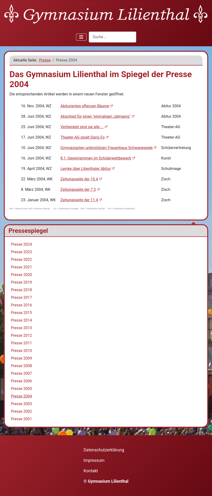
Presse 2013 (21, 328)
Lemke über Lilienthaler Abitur (87, 168)
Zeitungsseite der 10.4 (81, 179)
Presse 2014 (21, 320)
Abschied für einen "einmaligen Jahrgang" (97, 116)
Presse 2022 (21, 259)
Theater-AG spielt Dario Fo (84, 137)
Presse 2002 (21, 411)
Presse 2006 (21, 381)
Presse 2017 (21, 297)
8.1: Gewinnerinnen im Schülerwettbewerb (97, 158)
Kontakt (91, 470)
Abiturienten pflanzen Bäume (86, 106)
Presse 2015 (21, 312)
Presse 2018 (21, 290)
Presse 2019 (21, 282)
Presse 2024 (21, 244)
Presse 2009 (21, 358)
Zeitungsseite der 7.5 (79, 189)
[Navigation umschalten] (81, 37)
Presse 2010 (21, 350)
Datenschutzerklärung (104, 450)
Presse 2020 (21, 274)
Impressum (94, 460)
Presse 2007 (21, 373)
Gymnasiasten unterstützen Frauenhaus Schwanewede (108, 147)
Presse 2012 (21, 335)
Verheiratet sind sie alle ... (83, 127)
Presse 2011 (21, 343)
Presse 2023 (21, 252)
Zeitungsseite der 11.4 (81, 200)
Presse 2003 (21, 404)
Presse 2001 (21, 419)
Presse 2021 (21, 267)
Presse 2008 (21, 366)
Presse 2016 (21, 305)
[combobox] (112, 37)
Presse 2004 (21, 396)
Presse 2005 (21, 388)
